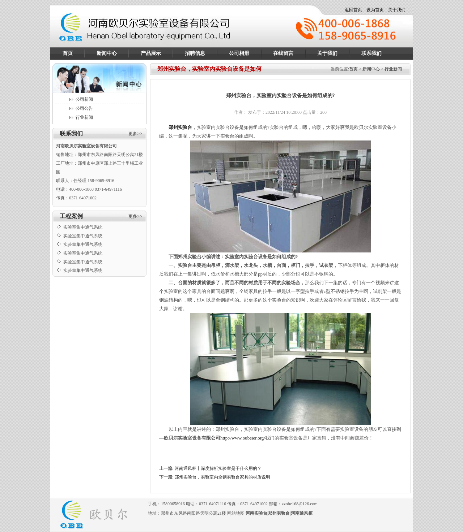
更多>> (135, 133)
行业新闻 (84, 117)
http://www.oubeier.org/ (242, 438)
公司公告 (84, 108)
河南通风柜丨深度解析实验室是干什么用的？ (218, 468)
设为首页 (375, 9)
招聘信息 (195, 53)
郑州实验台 (180, 127)
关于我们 (396, 9)
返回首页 (353, 9)
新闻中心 (107, 53)
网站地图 (236, 513)
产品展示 (151, 53)
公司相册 (239, 53)
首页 (68, 53)
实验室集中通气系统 (82, 229)
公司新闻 (84, 99)
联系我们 (371, 53)
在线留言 (283, 53)
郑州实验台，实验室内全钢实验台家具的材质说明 (222, 477)
